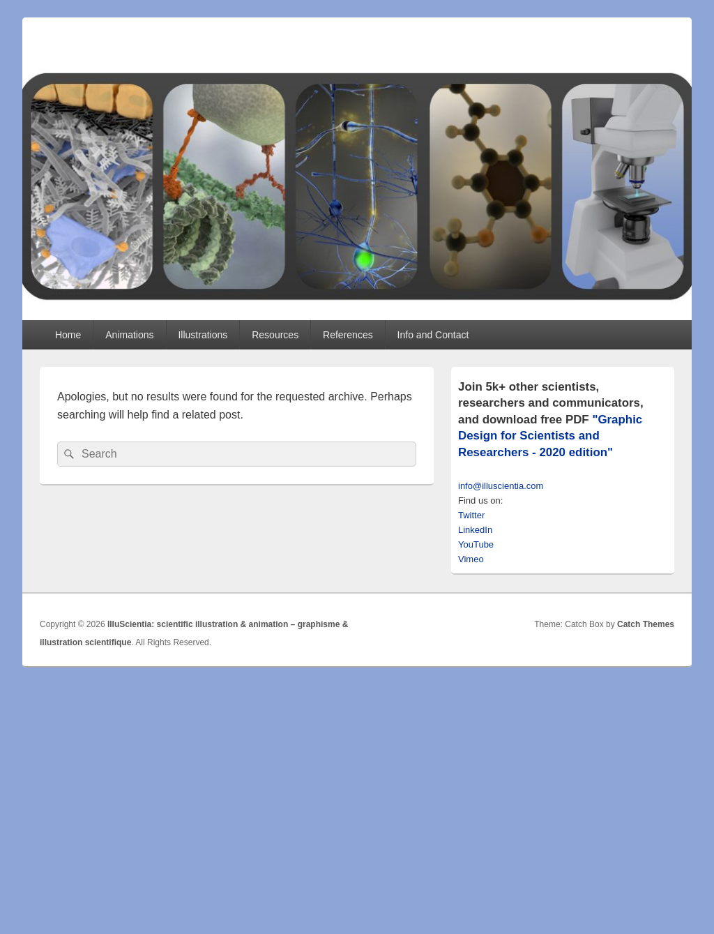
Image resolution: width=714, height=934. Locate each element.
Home (68, 334)
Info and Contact (433, 334)
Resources (275, 334)
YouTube (476, 544)
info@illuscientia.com (500, 486)
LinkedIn (475, 530)
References (348, 334)
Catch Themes (645, 624)
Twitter (471, 515)
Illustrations (202, 334)
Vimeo (471, 559)
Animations (129, 334)
